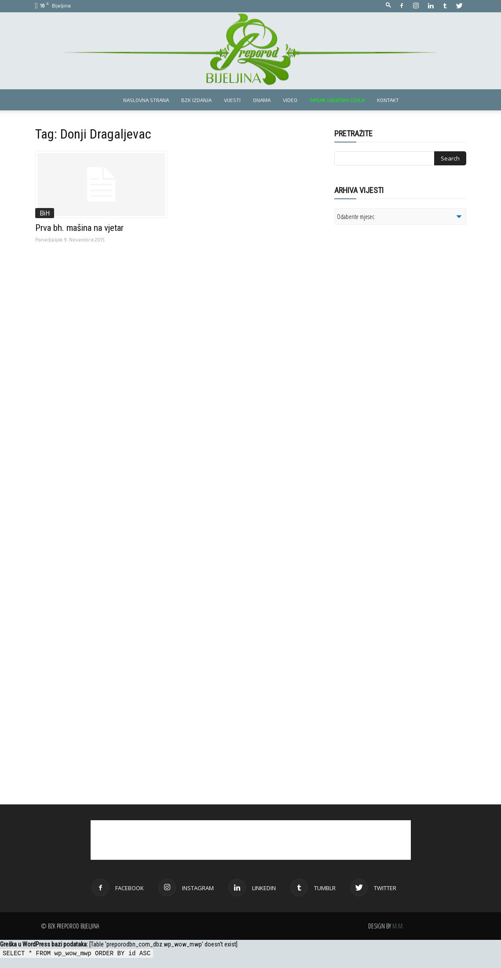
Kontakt (388, 100)
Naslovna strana (146, 100)
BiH (45, 213)
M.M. (398, 926)
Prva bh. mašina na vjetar (79, 228)
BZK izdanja (196, 100)
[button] (388, 5)
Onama (262, 100)
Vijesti (232, 100)
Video (290, 100)
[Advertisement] (402, 345)
